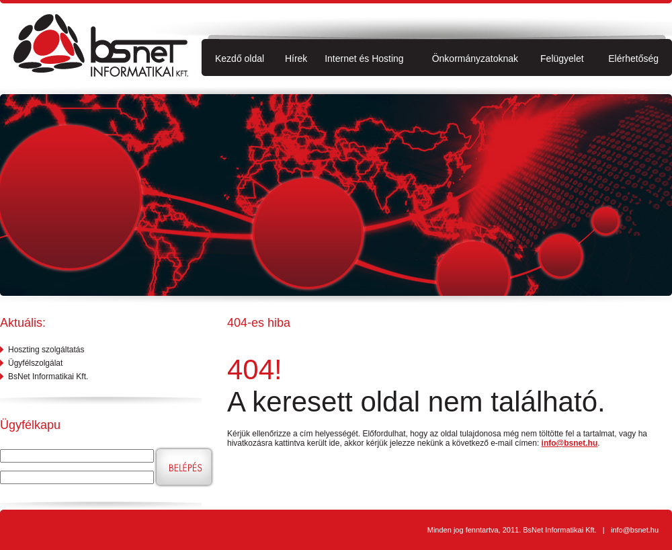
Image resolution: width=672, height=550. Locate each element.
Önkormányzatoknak (475, 58)
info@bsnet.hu (570, 443)
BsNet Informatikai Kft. (48, 376)
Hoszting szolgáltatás (46, 349)
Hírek (296, 58)
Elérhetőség (633, 58)
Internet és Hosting (364, 58)
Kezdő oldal (239, 58)
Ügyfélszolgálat (35, 363)
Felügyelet (562, 58)
